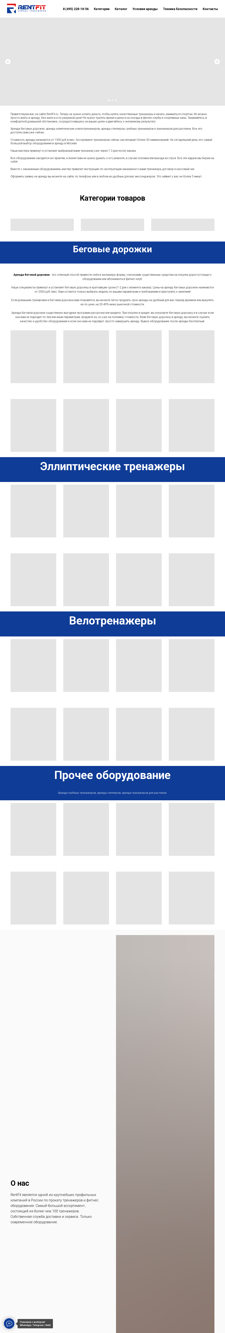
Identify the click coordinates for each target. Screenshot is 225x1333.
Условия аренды (145, 9)
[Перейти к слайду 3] (116, 100)
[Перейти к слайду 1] (109, 100)
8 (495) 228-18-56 (76, 9)
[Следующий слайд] (217, 61)
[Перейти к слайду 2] (112, 100)
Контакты (210, 9)
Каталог (121, 9)
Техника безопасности (180, 9)
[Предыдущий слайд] (8, 61)
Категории (102, 9)
